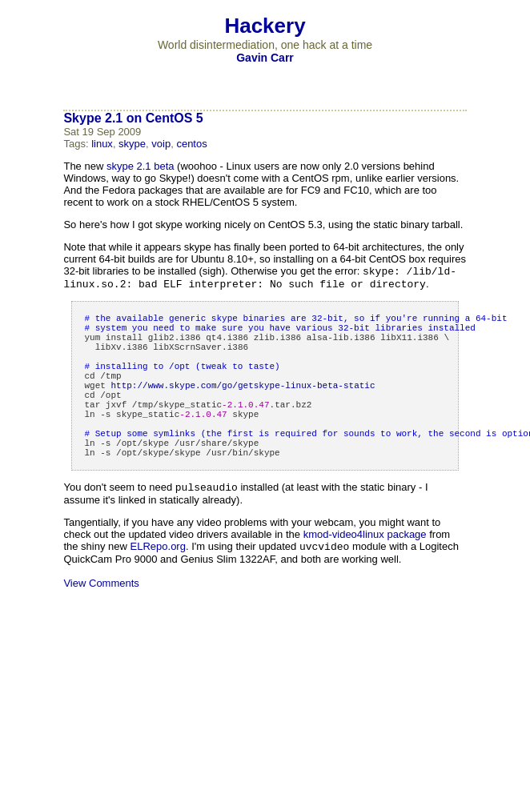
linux (102, 144)
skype (132, 144)
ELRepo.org (158, 589)
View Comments (101, 626)
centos (191, 144)
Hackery (264, 26)
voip (161, 144)
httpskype (242, 407)
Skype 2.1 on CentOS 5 (133, 118)
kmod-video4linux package (365, 575)
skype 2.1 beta (140, 166)
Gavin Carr (265, 57)
